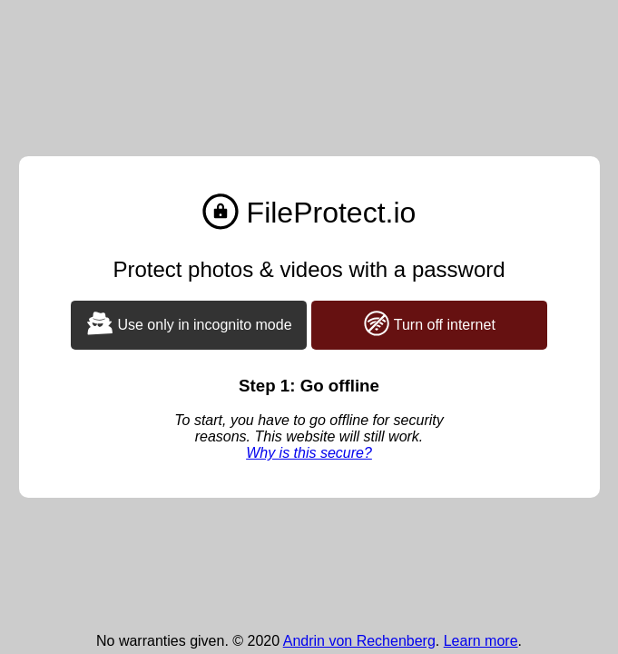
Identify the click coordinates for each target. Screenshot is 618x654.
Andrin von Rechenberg (359, 641)
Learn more (481, 641)
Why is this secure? (309, 453)
